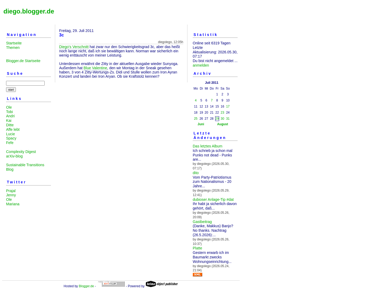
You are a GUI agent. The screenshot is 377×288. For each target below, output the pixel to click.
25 (195, 118)
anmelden (201, 65)
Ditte (10, 125)
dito (196, 173)
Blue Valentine (95, 68)
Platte (197, 248)
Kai (8, 120)
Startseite (14, 43)
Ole (9, 107)
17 (227, 106)
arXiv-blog (14, 156)
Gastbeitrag (202, 222)
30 (222, 118)
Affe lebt (13, 129)
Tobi (9, 112)
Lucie (10, 134)
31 (227, 118)
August (222, 124)
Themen (13, 47)
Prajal (11, 191)
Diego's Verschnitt (74, 47)
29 (217, 118)
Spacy (11, 138)
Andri (10, 116)
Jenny (11, 195)
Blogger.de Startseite (23, 61)
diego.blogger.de (28, 11)
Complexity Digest (21, 152)
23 (222, 112)
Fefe (9, 143)
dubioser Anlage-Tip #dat (213, 199)
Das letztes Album (207, 146)
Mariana (13, 204)
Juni (200, 124)
